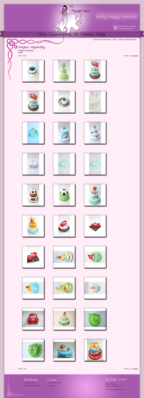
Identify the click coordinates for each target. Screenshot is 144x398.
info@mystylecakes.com (113, 386)
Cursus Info (52, 385)
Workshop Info (30, 383)
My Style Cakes (105, 39)
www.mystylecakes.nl (126, 29)
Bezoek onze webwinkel (127, 26)
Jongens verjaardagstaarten (127, 39)
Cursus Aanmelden (55, 383)
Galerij (114, 39)
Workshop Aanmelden (32, 385)
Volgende (135, 55)
